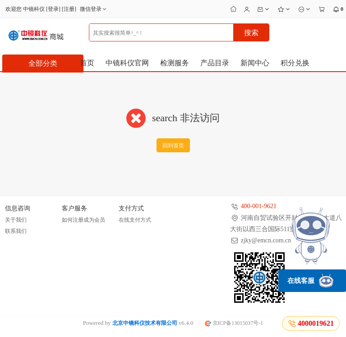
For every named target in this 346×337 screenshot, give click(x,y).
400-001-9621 (259, 206)
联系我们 (16, 231)
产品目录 (214, 63)
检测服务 (174, 63)
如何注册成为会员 (83, 220)
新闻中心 (254, 63)
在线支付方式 (135, 220)
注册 (69, 9)
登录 (53, 9)
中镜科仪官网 (127, 63)
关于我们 (16, 220)
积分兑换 (295, 63)
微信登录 (94, 9)
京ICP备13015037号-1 (234, 323)
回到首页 (173, 145)
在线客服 (310, 280)
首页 (87, 63)
